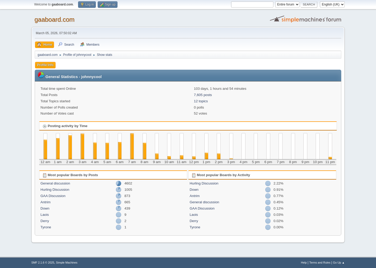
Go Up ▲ (339, 262)
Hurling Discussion (54, 190)
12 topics (201, 101)
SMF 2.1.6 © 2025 (42, 262)
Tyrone (45, 227)
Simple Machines (66, 262)
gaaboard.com (54, 19)
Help (304, 262)
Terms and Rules (320, 262)
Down (44, 208)
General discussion (55, 183)
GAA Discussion (53, 196)
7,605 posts (203, 95)
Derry (44, 221)
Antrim (45, 202)
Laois (44, 215)
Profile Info (45, 65)
